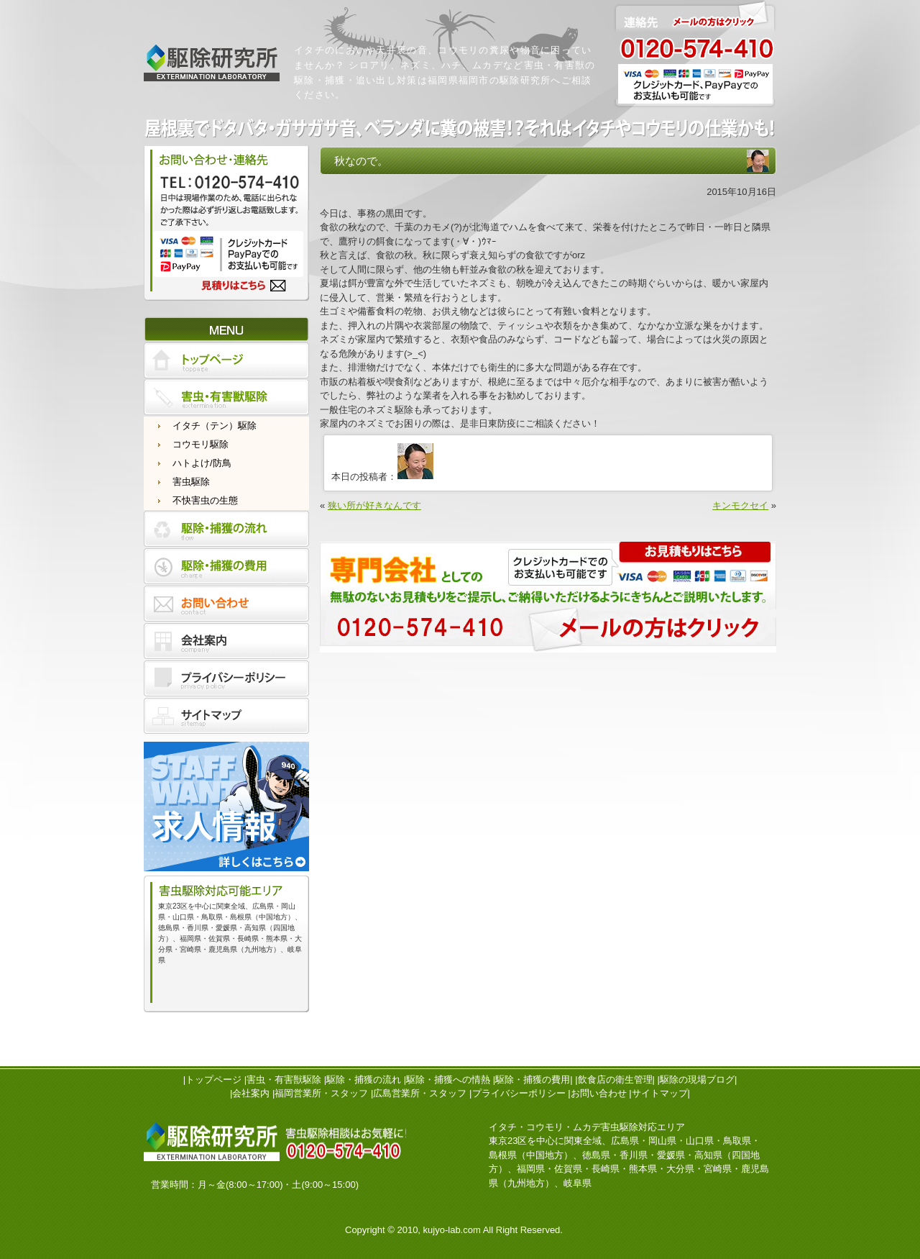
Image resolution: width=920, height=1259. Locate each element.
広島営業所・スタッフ (419, 1093)
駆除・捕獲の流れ (363, 1079)
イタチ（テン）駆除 (214, 425)
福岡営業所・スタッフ (321, 1093)
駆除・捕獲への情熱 (448, 1079)
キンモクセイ (740, 505)
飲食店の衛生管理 (615, 1079)
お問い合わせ (599, 1093)
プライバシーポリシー (519, 1093)
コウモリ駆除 (200, 444)
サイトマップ (660, 1093)
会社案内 (251, 1093)
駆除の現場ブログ (697, 1079)
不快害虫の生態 (205, 500)
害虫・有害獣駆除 (284, 1079)
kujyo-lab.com (452, 1229)
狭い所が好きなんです (374, 505)
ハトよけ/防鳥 (201, 463)
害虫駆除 (191, 481)
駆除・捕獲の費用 (532, 1079)
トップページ (213, 1079)
